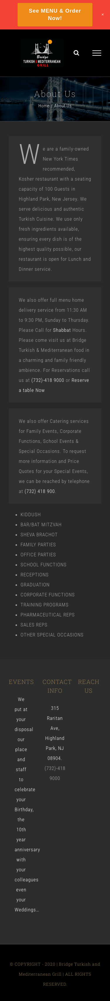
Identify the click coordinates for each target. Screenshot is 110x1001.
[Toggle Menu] (97, 53)
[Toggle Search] (76, 53)
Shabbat (62, 330)
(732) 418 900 (40, 491)
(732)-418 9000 (47, 380)
